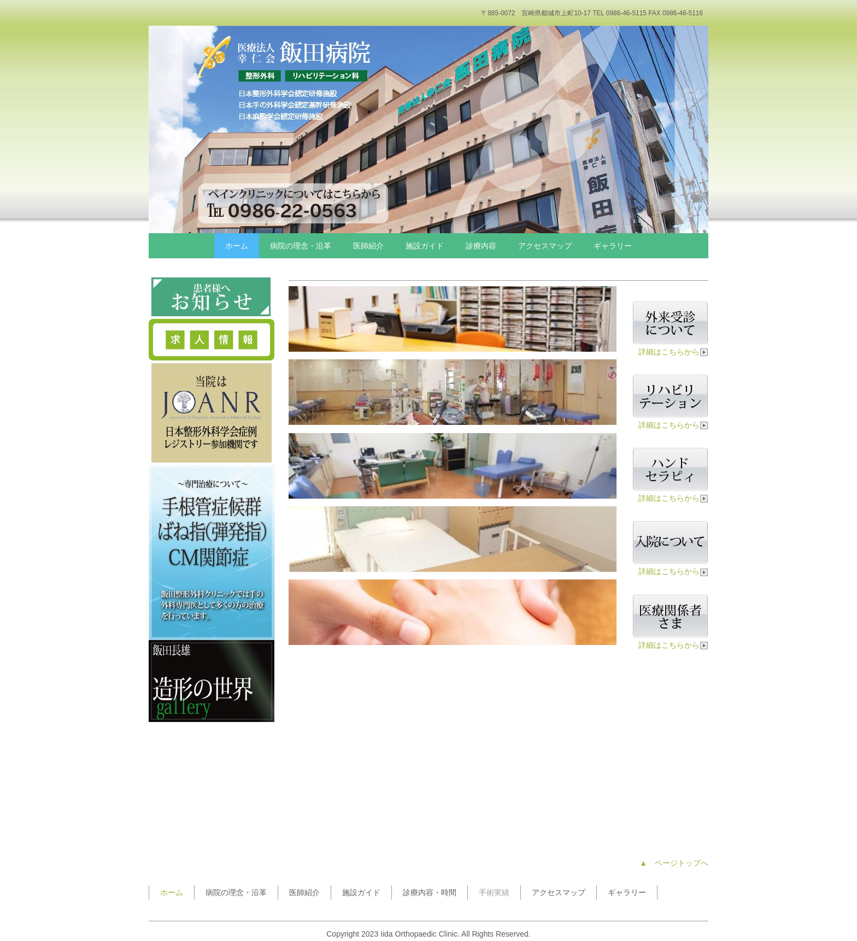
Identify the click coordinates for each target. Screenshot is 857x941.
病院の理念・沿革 (300, 245)
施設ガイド (425, 245)
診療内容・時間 (429, 892)
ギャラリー (613, 245)
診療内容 (481, 245)
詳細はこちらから (673, 351)
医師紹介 (368, 245)
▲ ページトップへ (673, 863)
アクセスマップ (545, 245)
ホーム (236, 245)
